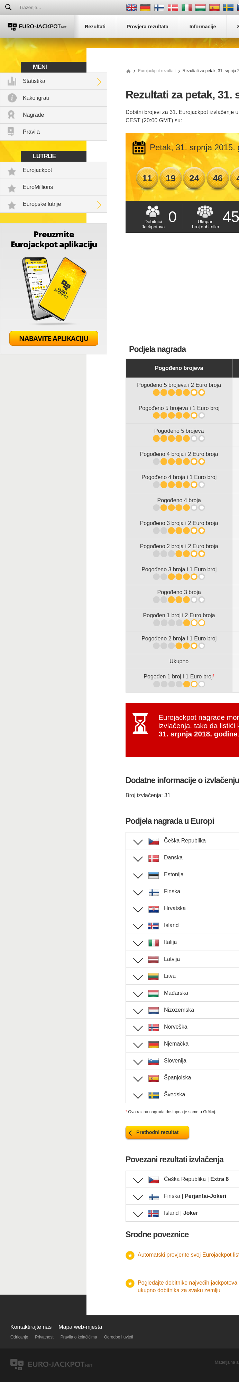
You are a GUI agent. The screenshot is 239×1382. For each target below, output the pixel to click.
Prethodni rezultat (157, 1132)
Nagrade (33, 115)
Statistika (34, 81)
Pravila (31, 132)
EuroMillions (38, 187)
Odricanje (19, 1337)
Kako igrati (36, 98)
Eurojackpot (37, 170)
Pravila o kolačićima (79, 1337)
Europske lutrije (42, 204)
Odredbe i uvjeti (118, 1337)
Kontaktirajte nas (31, 1327)
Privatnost (44, 1337)
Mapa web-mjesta (80, 1327)
